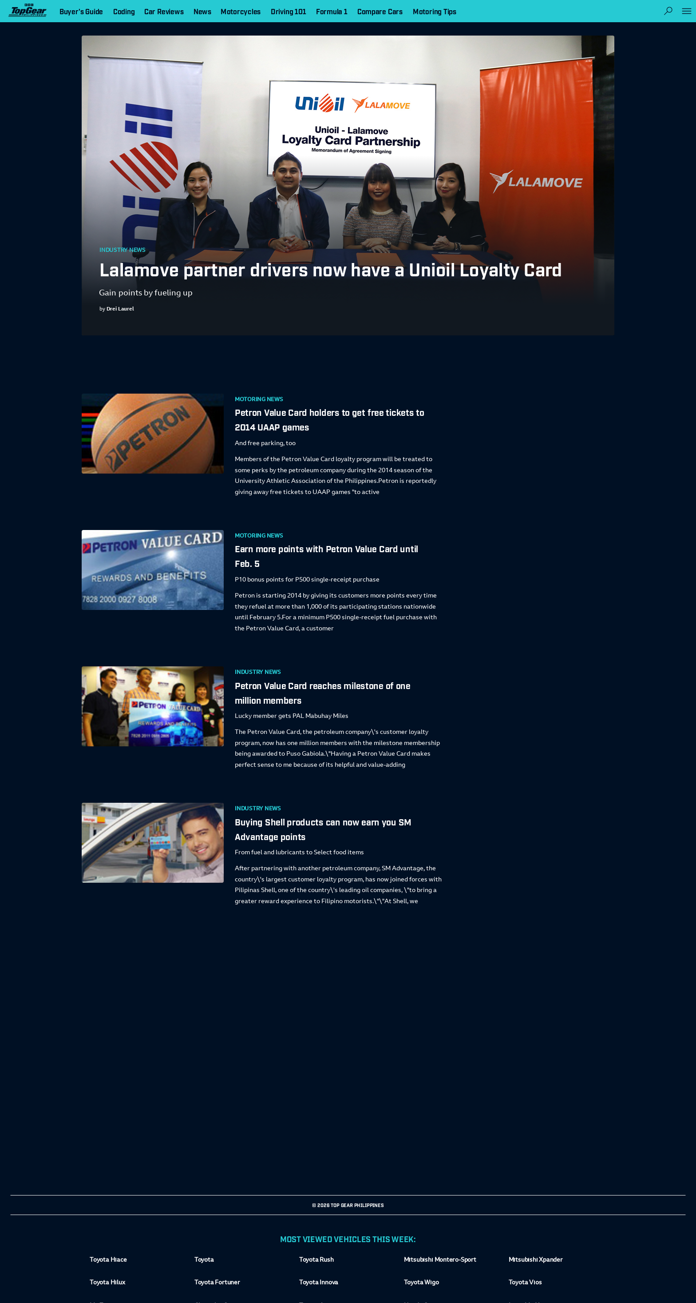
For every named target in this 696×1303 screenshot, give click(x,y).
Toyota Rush (316, 1260)
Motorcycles (241, 11)
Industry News (122, 250)
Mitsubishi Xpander (536, 1260)
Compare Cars (380, 11)
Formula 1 (332, 11)
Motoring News (259, 399)
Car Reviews (163, 11)
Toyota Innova (318, 1283)
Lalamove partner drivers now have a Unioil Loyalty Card (330, 268)
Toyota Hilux (107, 1283)
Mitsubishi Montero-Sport (440, 1260)
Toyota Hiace (108, 1260)
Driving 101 (288, 11)
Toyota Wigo (421, 1283)
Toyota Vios (525, 1283)
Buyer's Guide (81, 11)
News (202, 11)
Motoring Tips (434, 11)
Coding (124, 11)
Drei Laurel (120, 309)
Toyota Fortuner (217, 1283)
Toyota (204, 1260)
